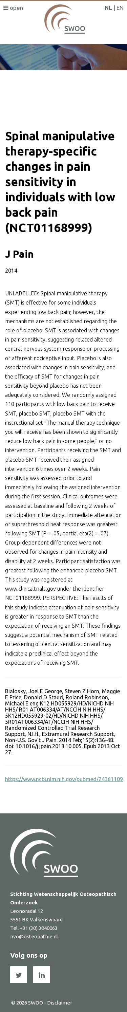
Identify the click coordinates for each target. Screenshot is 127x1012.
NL (108, 7)
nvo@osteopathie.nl (34, 936)
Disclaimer (59, 1003)
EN (120, 7)
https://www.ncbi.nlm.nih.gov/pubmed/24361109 (64, 779)
